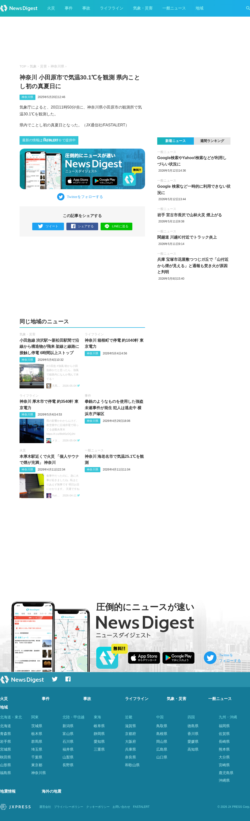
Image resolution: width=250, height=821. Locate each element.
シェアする (82, 226)
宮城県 (5, 749)
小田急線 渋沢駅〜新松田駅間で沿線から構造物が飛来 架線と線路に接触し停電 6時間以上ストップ (49, 346)
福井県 (67, 749)
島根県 (161, 734)
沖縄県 (224, 780)
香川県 (193, 734)
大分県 (224, 757)
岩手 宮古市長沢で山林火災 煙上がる (189, 215)
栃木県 (36, 734)
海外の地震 (51, 791)
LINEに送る (116, 226)
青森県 (5, 734)
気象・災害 (143, 8)
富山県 (67, 734)
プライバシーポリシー (68, 807)
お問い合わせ (121, 807)
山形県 (5, 765)
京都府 (130, 734)
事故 (86, 8)
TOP (23, 66)
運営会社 (45, 807)
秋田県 (5, 757)
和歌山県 (132, 765)
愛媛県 (193, 741)
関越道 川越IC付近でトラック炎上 (187, 237)
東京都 (36, 765)
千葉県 (36, 757)
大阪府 (130, 741)
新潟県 (67, 726)
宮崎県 (224, 765)
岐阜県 (99, 726)
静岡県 (99, 734)
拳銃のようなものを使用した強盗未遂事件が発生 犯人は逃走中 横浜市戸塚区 (114, 407)
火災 (51, 8)
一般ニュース (174, 8)
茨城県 (36, 726)
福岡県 (224, 726)
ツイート (48, 226)
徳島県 (193, 726)
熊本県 (224, 749)
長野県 (67, 765)
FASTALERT (141, 807)
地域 (199, 8)
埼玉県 (36, 749)
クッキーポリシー (98, 807)
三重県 (99, 749)
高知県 (193, 749)
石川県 (67, 741)
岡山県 (161, 741)
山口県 (161, 757)
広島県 (161, 749)
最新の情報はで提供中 (49, 140)
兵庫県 (130, 749)
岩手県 (5, 741)
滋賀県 (130, 726)
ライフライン (111, 8)
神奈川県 (57, 66)
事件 (69, 8)
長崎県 (224, 741)
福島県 (5, 773)
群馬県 (36, 741)
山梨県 (67, 757)
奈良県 (130, 757)
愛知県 (99, 741)
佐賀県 (224, 734)
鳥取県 (161, 726)
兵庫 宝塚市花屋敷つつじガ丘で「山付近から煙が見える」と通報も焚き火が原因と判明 (193, 265)
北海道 (5, 726)
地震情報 (8, 791)
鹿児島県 (226, 773)
